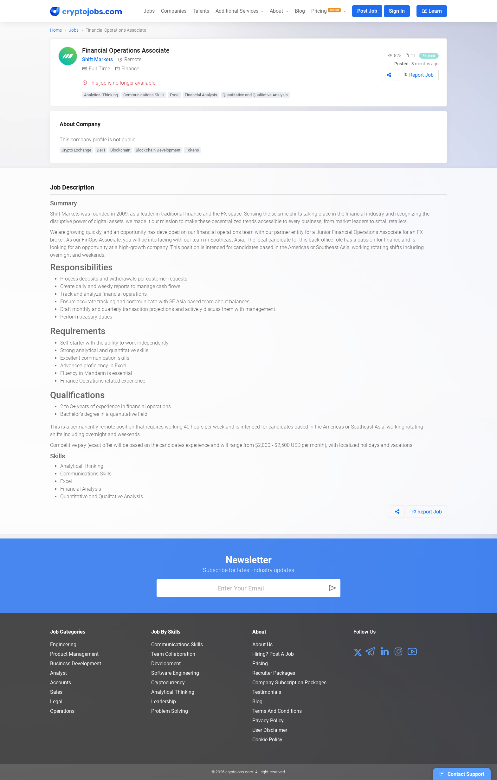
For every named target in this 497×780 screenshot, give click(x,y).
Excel (174, 95)
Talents (201, 11)
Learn (432, 11)
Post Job (367, 11)
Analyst (58, 673)
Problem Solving (169, 711)
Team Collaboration (173, 654)
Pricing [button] (326, 11)
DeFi (101, 150)
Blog (300, 11)
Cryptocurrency (168, 683)
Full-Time (99, 69)
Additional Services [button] (238, 11)
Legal (56, 702)
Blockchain (120, 150)
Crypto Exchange (76, 150)
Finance (130, 69)
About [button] (277, 11)
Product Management (74, 654)
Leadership (163, 702)
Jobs (149, 11)
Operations (62, 711)
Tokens (192, 150)
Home (56, 30)
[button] (389, 75)
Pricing (260, 664)
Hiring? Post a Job (273, 654)
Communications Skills (144, 95)
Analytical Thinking (101, 95)
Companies (173, 11)
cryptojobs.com (239, 772)
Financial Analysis (201, 95)
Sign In (397, 11)
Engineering (63, 644)
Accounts (60, 683)
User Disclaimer (269, 730)
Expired (429, 56)
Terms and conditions (277, 711)
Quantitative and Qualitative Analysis (255, 95)
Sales (56, 692)
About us (262, 644)
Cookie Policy (267, 740)
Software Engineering (175, 673)
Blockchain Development (158, 150)
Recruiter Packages (273, 673)
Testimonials (266, 692)
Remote (132, 59)
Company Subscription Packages (289, 683)
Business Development (75, 664)
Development (166, 664)
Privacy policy (268, 721)
